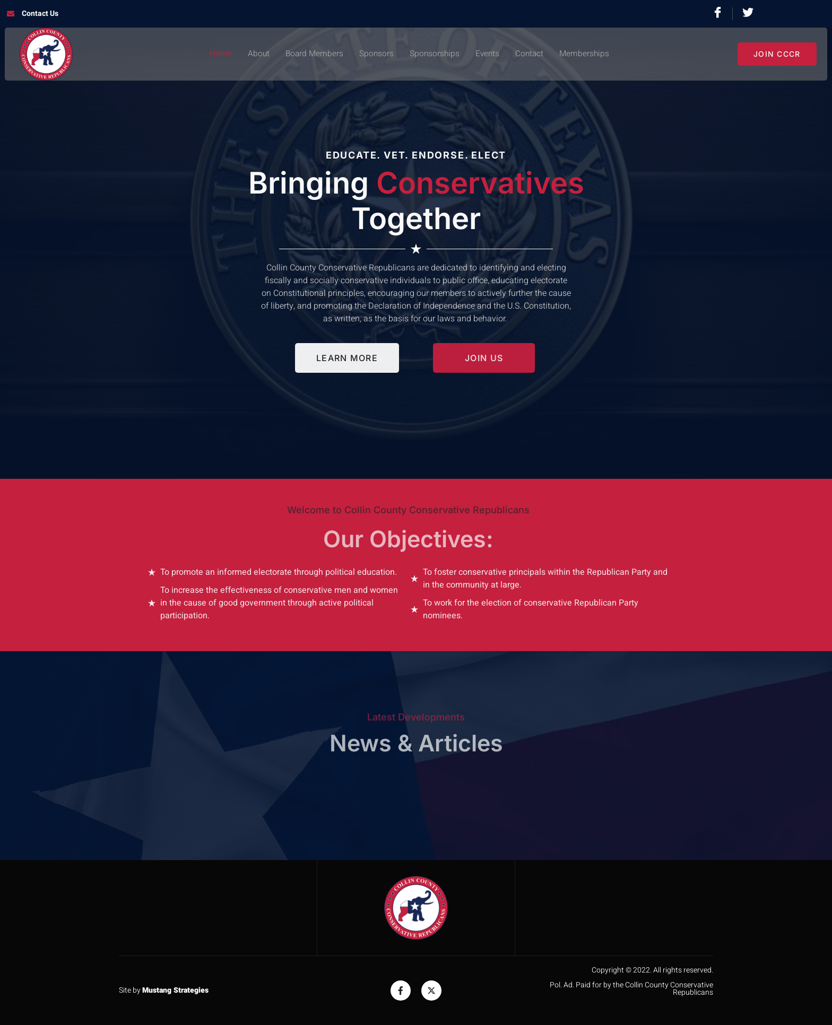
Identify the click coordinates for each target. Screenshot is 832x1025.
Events (487, 54)
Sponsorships (434, 54)
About (255, 54)
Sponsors (375, 54)
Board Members (312, 54)
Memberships (586, 54)
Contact (530, 54)
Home (217, 54)
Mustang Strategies (175, 990)
